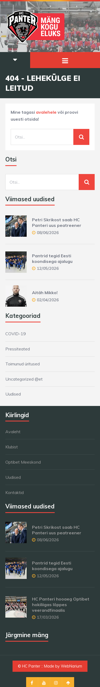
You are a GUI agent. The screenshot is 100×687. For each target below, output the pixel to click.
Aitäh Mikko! (45, 292)
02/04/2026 (48, 299)
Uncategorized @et (24, 379)
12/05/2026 (48, 268)
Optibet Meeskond (23, 462)
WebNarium (71, 666)
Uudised (13, 394)
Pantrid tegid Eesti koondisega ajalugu (52, 258)
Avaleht (13, 431)
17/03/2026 (48, 617)
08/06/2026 (48, 232)
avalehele (46, 112)
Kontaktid (14, 492)
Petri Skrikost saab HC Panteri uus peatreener (56, 222)
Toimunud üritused (22, 363)
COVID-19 (15, 333)
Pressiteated (17, 349)
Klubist (11, 447)
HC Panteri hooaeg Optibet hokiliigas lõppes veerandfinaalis (60, 604)
